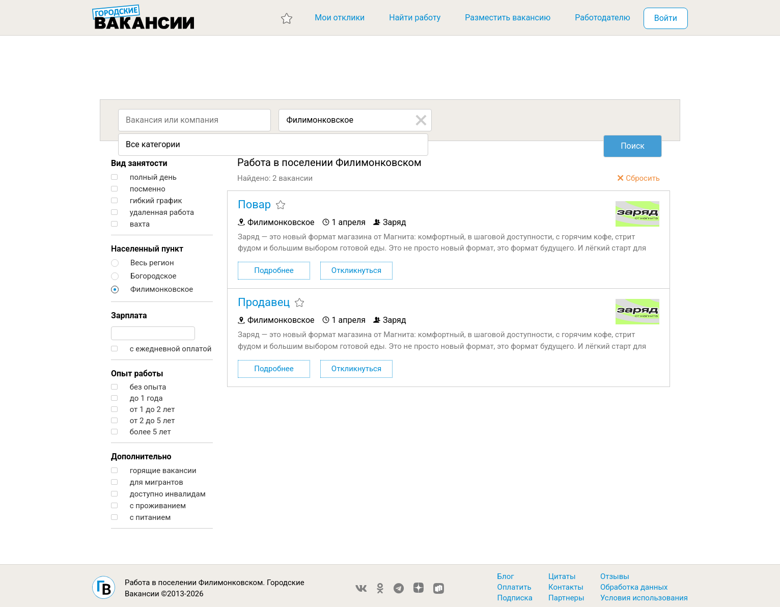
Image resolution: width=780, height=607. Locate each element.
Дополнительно (141, 452)
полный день (144, 173)
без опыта (138, 383)
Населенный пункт (147, 245)
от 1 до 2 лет (143, 405)
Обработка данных (634, 583)
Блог (505, 572)
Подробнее (274, 267)
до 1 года (137, 394)
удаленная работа (152, 208)
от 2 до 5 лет (143, 417)
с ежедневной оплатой (161, 345)
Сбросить (643, 174)
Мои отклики (340, 17)
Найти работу (414, 17)
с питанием (141, 513)
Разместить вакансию (507, 17)
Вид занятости (139, 159)
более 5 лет (141, 428)
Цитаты (562, 572)
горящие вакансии (154, 467)
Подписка (515, 593)
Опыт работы (137, 369)
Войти (665, 18)
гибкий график (146, 197)
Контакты (565, 583)
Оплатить (514, 583)
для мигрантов (147, 478)
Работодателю (602, 17)
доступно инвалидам (158, 490)
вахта (130, 220)
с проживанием (148, 502)
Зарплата (129, 311)
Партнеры (566, 593)
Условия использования (644, 593)
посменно (138, 185)
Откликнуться (356, 267)
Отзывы (614, 572)
